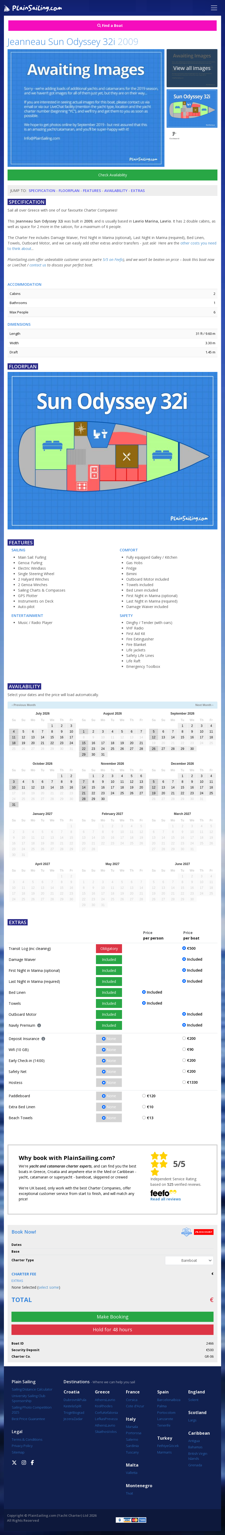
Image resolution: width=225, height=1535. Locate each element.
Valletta (131, 1472)
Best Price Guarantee (28, 1418)
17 (71, 737)
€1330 (192, 1082)
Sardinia (132, 1445)
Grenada (195, 1465)
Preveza (111, 1418)
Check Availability (112, 174)
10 (71, 731)
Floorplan (69, 190)
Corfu (99, 1412)
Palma (162, 1406)
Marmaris (164, 1452)
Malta (132, 1465)
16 (61, 737)
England (196, 1392)
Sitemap (18, 1452)
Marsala (132, 1426)
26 (122, 749)
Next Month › (204, 705)
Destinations (77, 1382)
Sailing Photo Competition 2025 (32, 1410)
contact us (37, 264)
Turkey (164, 1438)
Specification (42, 190)
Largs (192, 1420)
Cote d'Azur (135, 1406)
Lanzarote (165, 1418)
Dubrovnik (72, 1399)
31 (103, 754)
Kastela (69, 1406)
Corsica (131, 1399)
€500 (191, 948)
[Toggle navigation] (214, 8)
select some (48, 1287)
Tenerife (164, 1425)
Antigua (194, 1440)
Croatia (72, 1392)
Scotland (197, 1412)
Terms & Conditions (27, 1439)
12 (23, 737)
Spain (163, 1392)
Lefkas (100, 1418)
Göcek (173, 1445)
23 (61, 743)
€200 (191, 1038)
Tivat (129, 1493)
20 (33, 743)
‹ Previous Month (24, 705)
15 (52, 737)
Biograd (78, 1412)
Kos (97, 1406)
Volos (112, 1431)
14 (42, 737)
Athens (100, 1399)
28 (141, 749)
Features (92, 190)
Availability (115, 190)
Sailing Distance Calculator (32, 1389)
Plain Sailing (23, 1382)
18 (13, 743)
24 (71, 743)
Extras (138, 190)
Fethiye (162, 1445)
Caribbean (199, 1433)
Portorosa (133, 1433)
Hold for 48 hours (112, 1329)
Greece (102, 1392)
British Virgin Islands (197, 1456)
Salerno (132, 1439)
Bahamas (195, 1447)
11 (13, 737)
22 (52, 743)
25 (112, 749)
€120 (151, 1095)
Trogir (68, 1412)
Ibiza (176, 1399)
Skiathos (101, 1431)
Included (109, 959)
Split (78, 1406)
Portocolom (166, 1412)
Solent (193, 1399)
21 (42, 743)
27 (131, 749)
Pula (83, 1399)
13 (33, 737)
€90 (190, 1049)
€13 (150, 1117)
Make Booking (113, 1317)
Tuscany (132, 1452)
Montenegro (139, 1485)
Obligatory (109, 948)
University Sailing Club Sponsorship (28, 1398)
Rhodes (106, 1406)
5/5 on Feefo (113, 259)
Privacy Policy (22, 1445)
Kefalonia (111, 1412)
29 (83, 754)
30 (93, 754)
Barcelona (165, 1399)
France (133, 1392)
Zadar (78, 1418)
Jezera (69, 1418)
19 (23, 743)
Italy (131, 1419)
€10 (150, 1106)
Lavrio (110, 1399)
